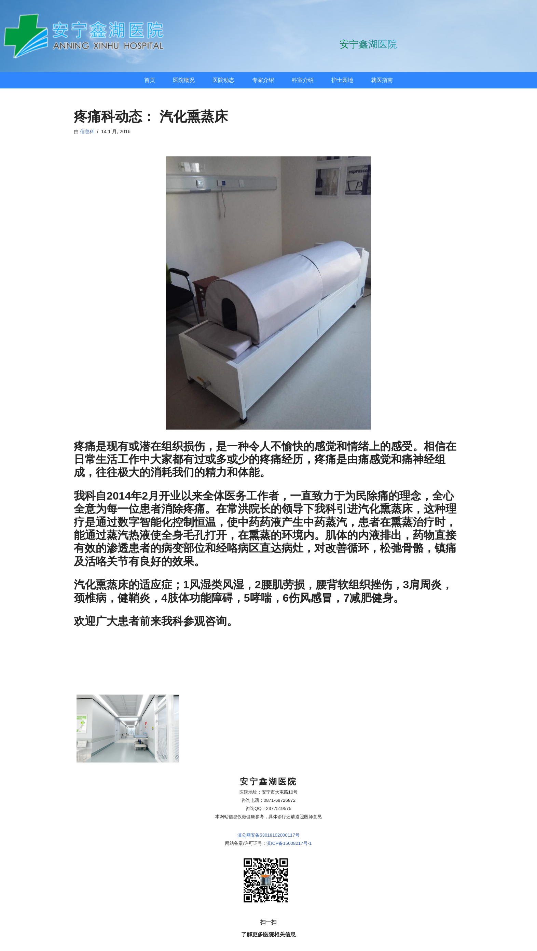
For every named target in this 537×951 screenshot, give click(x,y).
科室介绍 (303, 80)
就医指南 (382, 80)
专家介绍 (263, 80)
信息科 (87, 131)
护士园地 (342, 80)
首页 (149, 80)
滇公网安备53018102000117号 (268, 767)
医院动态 (223, 80)
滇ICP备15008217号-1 (289, 775)
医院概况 (184, 80)
